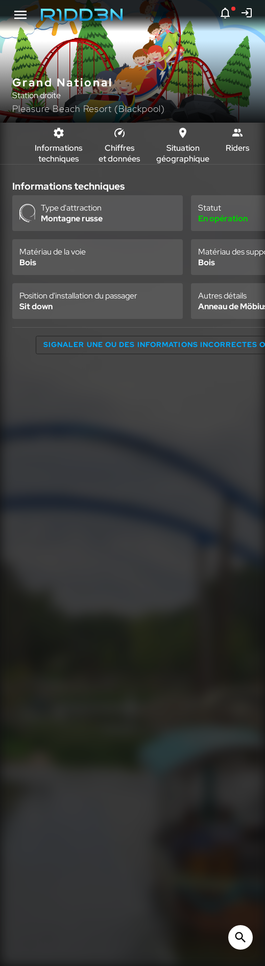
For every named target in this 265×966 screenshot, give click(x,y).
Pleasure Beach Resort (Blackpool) (88, 108)
